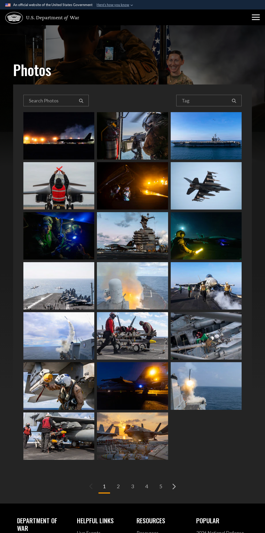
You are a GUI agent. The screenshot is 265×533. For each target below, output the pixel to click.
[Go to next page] (174, 486)
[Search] (81, 100)
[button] (256, 17)
